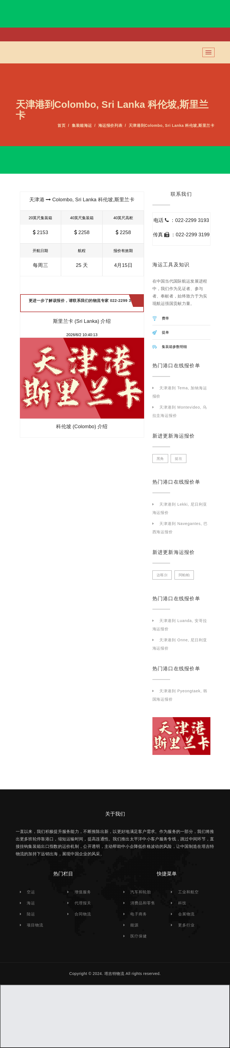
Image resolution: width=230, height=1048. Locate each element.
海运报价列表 (110, 125)
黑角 (160, 459)
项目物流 (35, 925)
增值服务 (83, 892)
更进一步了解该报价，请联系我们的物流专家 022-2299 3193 (83, 303)
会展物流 (186, 914)
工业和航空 (188, 892)
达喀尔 (162, 575)
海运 (31, 903)
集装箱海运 (82, 125)
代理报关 (83, 903)
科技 (182, 903)
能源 (134, 925)
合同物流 (83, 914)
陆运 (31, 914)
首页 (61, 125)
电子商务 (138, 914)
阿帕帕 (184, 575)
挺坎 (178, 459)
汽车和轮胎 (140, 892)
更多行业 (186, 925)
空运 (31, 892)
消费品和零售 (142, 903)
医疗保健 (138, 936)
